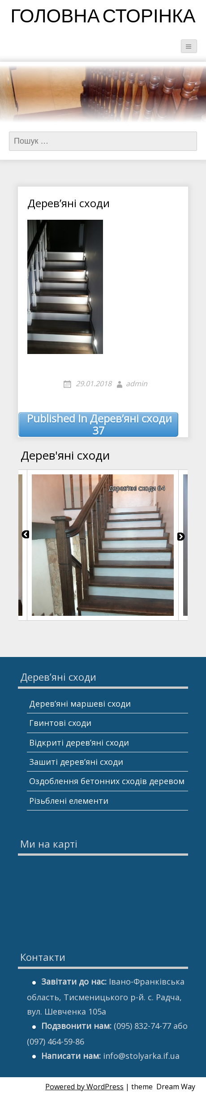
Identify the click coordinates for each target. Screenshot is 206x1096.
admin (136, 383)
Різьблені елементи (68, 800)
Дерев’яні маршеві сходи (80, 703)
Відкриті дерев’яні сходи (79, 742)
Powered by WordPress (84, 1087)
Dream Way (175, 1087)
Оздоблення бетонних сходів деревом (107, 781)
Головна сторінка (102, 17)
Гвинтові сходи (60, 722)
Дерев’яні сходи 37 (99, 424)
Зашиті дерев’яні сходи (76, 761)
